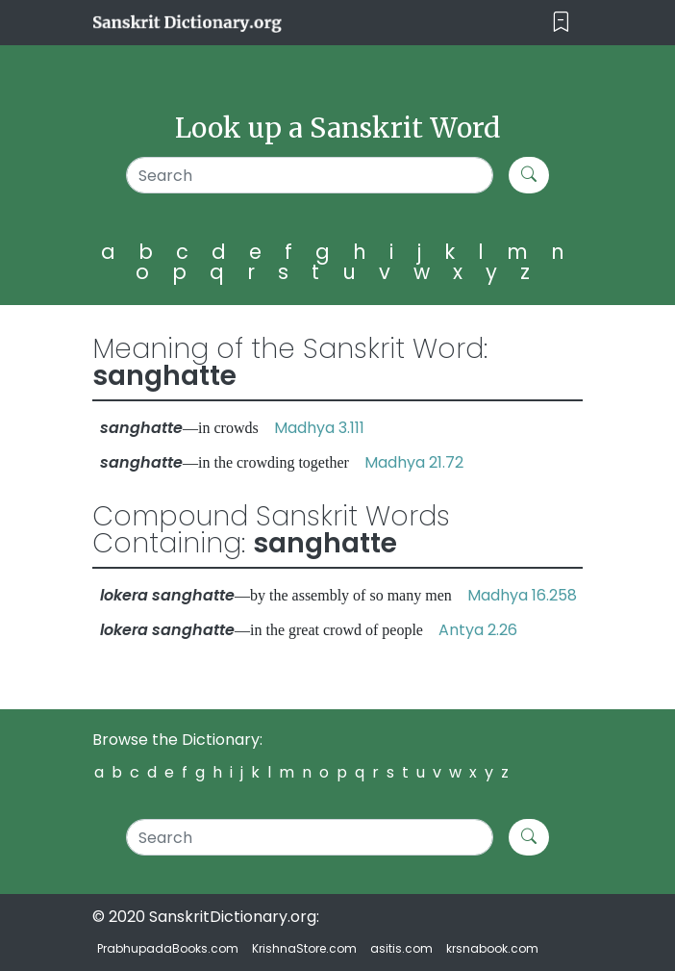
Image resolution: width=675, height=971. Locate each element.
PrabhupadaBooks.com (167, 948)
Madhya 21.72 (413, 462)
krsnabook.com (492, 948)
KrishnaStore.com (304, 948)
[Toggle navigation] (561, 23)
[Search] (310, 175)
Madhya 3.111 (319, 428)
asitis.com (401, 948)
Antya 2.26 (477, 630)
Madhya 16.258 (522, 595)
